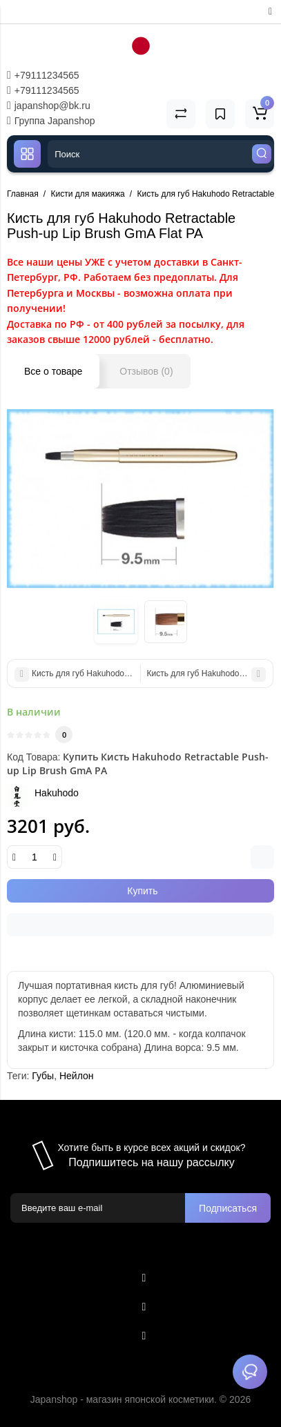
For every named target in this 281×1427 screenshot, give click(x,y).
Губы (43, 1075)
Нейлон (76, 1075)
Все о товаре (53, 371)
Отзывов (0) (146, 371)
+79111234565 (43, 75)
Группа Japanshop (51, 120)
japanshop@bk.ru (48, 105)
